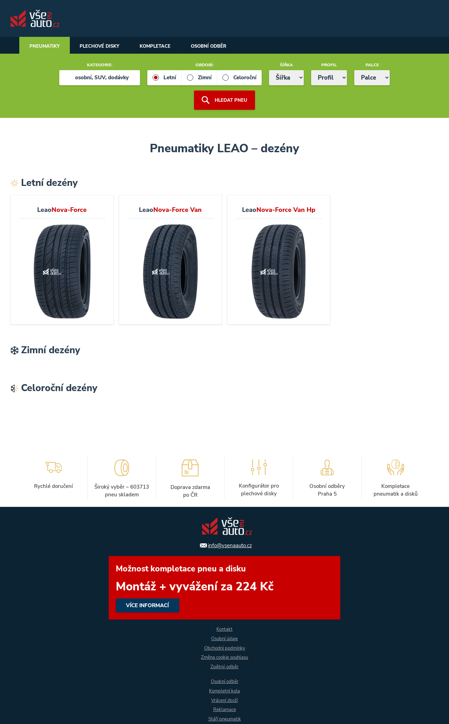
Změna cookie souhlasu (224, 657)
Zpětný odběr (224, 666)
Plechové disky (104, 46)
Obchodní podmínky (225, 647)
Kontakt (224, 628)
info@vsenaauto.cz (230, 545)
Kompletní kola (224, 691)
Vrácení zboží (224, 700)
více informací (224, 587)
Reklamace (224, 709)
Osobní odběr (220, 46)
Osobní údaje (224, 638)
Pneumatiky (46, 46)
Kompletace (163, 46)
